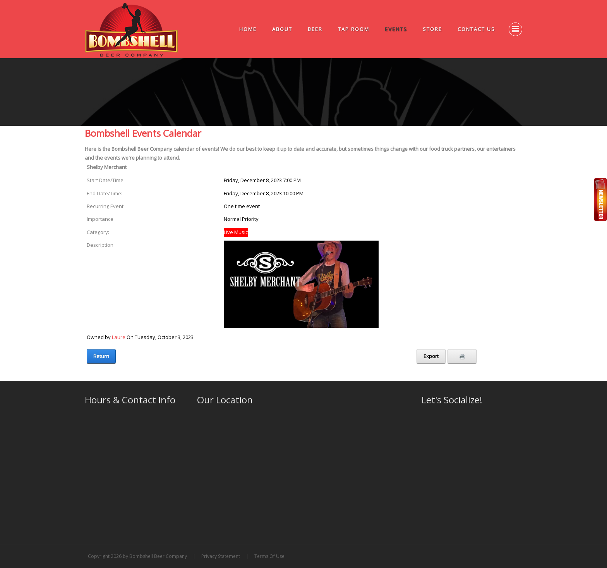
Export (431, 356)
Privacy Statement (220, 556)
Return (101, 356)
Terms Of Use (269, 556)
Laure (118, 337)
